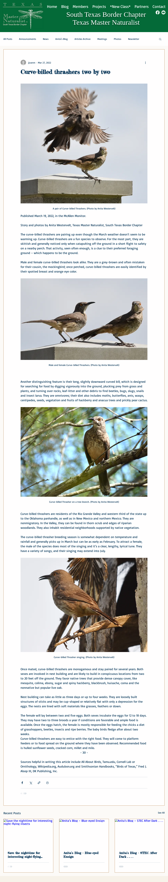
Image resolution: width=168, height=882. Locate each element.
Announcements (27, 38)
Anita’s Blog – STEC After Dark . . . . (138, 854)
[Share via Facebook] (22, 782)
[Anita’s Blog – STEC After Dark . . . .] (139, 833)
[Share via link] (39, 782)
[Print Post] (47, 782)
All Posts (7, 38)
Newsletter (133, 38)
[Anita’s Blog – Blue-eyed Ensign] (84, 833)
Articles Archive (83, 38)
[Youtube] (163, 12)
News (46, 38)
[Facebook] (158, 12)
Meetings (102, 38)
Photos (117, 38)
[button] (160, 39)
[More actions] (145, 62)
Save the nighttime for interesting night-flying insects (24, 854)
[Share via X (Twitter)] (30, 782)
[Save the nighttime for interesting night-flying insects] (28, 833)
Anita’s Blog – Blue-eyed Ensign (80, 854)
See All (161, 812)
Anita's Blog (61, 38)
